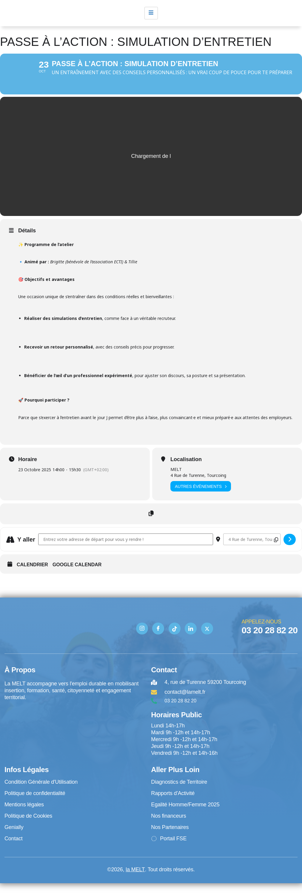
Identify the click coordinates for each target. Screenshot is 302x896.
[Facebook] (158, 641)
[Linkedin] (191, 641)
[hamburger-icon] (151, 13)
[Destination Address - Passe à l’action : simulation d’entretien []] (252, 552)
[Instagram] (142, 641)
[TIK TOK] (175, 641)
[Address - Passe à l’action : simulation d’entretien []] (125, 552)
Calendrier (32, 577)
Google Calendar (77, 577)
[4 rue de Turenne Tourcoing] (74, 738)
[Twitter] (207, 641)
